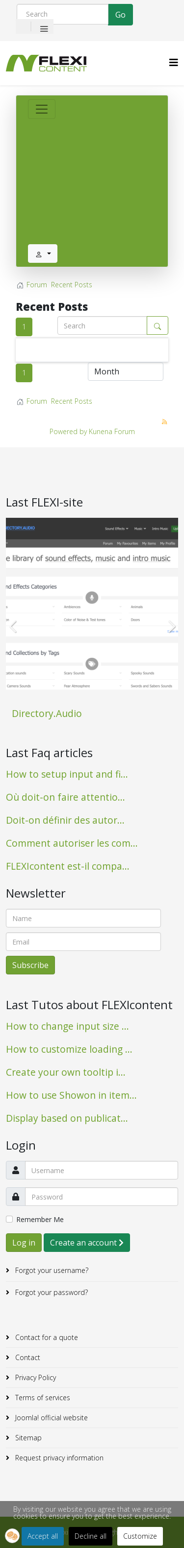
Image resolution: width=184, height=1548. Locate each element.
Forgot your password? (50, 1292)
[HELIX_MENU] (173, 62)
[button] (12, 1535)
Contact (26, 1357)
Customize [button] (140, 1536)
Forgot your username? (50, 1270)
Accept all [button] (42, 1536)
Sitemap (27, 1437)
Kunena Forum (112, 431)
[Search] (62, 14)
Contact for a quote (45, 1337)
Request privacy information (58, 1457)
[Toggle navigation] (41, 109)
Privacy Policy (34, 1377)
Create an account (87, 1242)
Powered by (68, 431)
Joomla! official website (50, 1417)
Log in (23, 1242)
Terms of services (41, 1397)
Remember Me (40, 1219)
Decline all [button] (90, 1536)
